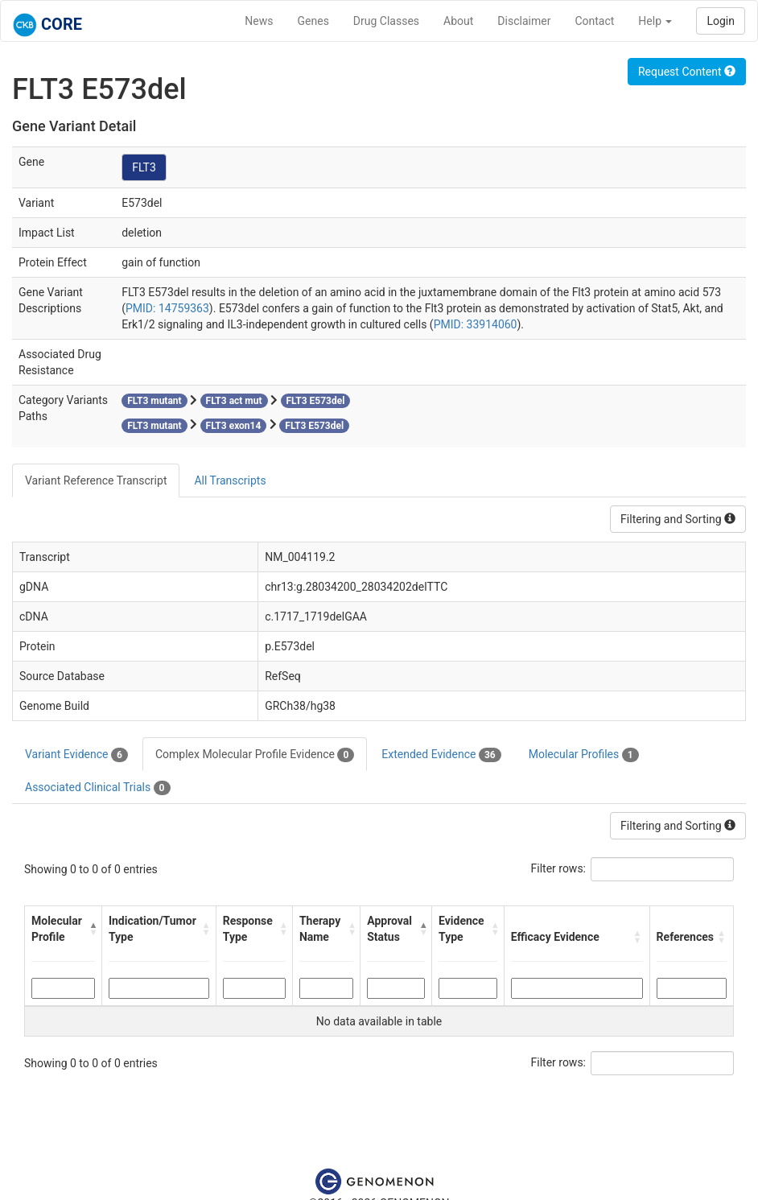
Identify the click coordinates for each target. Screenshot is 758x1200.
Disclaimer (523, 20)
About (458, 20)
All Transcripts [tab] (230, 480)
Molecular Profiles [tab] (584, 755)
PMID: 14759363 (167, 308)
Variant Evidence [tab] (76, 755)
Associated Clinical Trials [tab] (98, 788)
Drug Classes (386, 20)
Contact (594, 20)
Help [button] (655, 20)
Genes (313, 20)
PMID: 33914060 (475, 324)
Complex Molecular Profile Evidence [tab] (254, 755)
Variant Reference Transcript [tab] (96, 480)
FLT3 (144, 167)
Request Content (686, 71)
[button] (91, 929)
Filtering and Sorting (677, 519)
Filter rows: (559, 868)
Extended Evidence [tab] (441, 755)
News (259, 20)
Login (721, 20)
